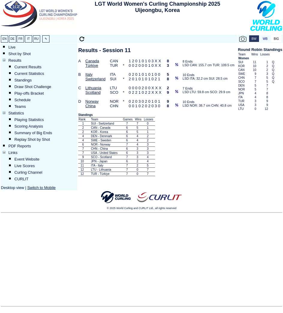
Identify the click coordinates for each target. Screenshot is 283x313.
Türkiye (91, 65)
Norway (92, 101)
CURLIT (21, 179)
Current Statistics (29, 73)
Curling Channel (28, 172)
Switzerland (95, 79)
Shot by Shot (19, 54)
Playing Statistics (29, 119)
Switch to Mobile (41, 187)
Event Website (27, 159)
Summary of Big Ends (33, 133)
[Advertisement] (141, 259)
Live (12, 47)
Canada (92, 61)
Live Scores (24, 166)
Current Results (27, 67)
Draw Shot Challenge (32, 86)
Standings (23, 80)
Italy (89, 74)
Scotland (93, 92)
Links (12, 152)
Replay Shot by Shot (32, 139)
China (90, 106)
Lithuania (93, 88)
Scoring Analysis (28, 126)
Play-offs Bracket (29, 93)
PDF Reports (19, 146)
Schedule (22, 100)
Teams (20, 106)
